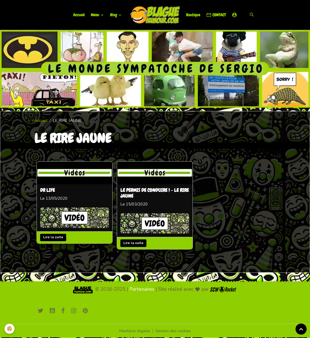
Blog (114, 14)
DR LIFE (47, 190)
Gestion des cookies (173, 331)
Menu (95, 14)
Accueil (79, 14)
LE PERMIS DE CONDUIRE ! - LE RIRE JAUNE (154, 193)
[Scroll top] (301, 329)
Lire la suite (53, 237)
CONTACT (216, 15)
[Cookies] (9, 329)
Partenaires (141, 289)
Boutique (193, 14)
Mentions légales (134, 331)
